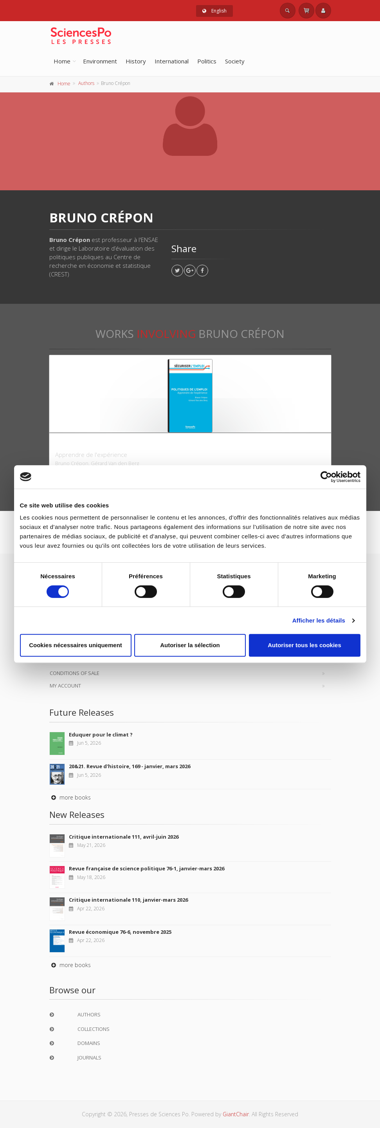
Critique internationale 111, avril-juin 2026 (123, 836)
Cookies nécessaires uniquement (75, 645)
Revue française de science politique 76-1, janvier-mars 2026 (146, 868)
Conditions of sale (74, 673)
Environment (100, 61)
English (214, 10)
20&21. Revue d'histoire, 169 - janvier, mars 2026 (129, 766)
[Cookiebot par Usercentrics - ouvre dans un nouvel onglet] (326, 477)
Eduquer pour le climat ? (101, 734)
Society (235, 61)
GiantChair (236, 1114)
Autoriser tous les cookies (304, 645)
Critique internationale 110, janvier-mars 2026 (128, 899)
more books (70, 797)
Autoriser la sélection (190, 645)
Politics (206, 61)
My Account (65, 685)
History (136, 61)
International (172, 61)
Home (62, 61)
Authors (86, 83)
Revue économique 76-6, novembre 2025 (120, 931)
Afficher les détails (318, 620)
